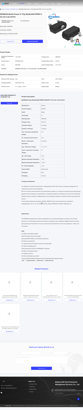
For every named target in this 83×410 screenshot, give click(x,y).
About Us (36, 3)
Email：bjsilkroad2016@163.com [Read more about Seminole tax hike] (9, 388)
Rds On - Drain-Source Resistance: (28, 142)
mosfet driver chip (49, 260)
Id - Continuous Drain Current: (30, 137)
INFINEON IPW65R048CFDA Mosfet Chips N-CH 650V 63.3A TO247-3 (31, 296)
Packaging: (25, 172)
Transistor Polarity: (27, 125)
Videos (29, 3)
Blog (53, 3)
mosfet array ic (40, 260)
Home (14, 3)
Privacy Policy (8, 405)
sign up (78, 393)
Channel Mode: (26, 169)
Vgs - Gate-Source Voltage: (29, 146)
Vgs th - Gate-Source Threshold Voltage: (30, 151)
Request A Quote (32, 41)
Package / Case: (26, 122)
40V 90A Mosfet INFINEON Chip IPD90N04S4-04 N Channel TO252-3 (10, 296)
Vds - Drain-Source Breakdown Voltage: (30, 133)
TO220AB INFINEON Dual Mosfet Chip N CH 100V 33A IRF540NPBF (73, 296)
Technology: (25, 115)
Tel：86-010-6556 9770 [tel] (6, 385)
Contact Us (45, 3)
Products (21, 3)
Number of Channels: (27, 128)
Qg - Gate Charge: (26, 156)
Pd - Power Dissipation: (28, 165)
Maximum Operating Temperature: (31, 162)
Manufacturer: (25, 105)
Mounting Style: (26, 118)
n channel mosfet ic (30, 260)
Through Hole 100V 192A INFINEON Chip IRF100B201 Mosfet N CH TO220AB (10, 327)
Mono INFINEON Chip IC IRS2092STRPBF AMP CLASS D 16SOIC (52, 296)
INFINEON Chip (14, 9)
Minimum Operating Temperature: (31, 159)
